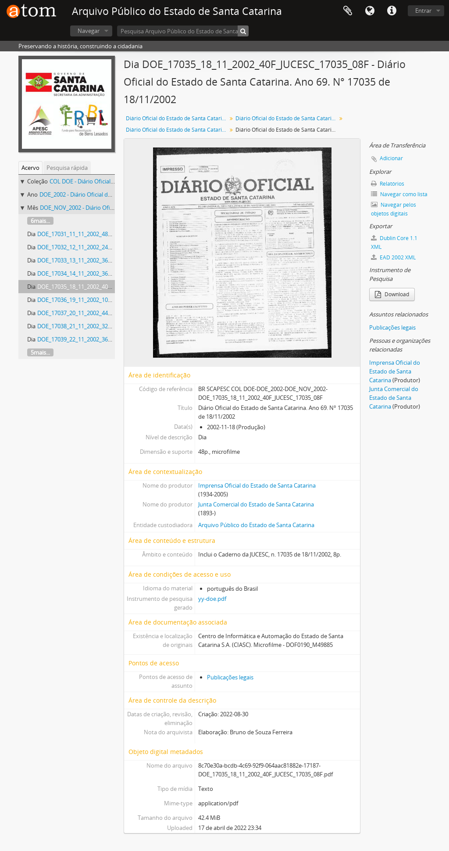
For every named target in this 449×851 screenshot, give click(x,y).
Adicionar (391, 158)
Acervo (30, 168)
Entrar (423, 10)
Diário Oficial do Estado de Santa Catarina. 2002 (287, 118)
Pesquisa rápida (67, 168)
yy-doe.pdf (212, 599)
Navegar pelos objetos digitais (393, 209)
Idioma (370, 11)
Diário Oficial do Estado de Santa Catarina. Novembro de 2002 (177, 129)
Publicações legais (230, 677)
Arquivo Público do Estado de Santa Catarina (256, 525)
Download (392, 294)
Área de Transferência (348, 11)
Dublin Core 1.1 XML (394, 242)
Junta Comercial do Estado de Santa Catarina (256, 504)
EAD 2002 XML (393, 257)
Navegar (89, 31)
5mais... (40, 352)
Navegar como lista (399, 194)
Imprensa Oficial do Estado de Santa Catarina (257, 485)
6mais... (40, 221)
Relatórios (387, 183)
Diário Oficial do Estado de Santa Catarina (177, 118)
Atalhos (392, 11)
